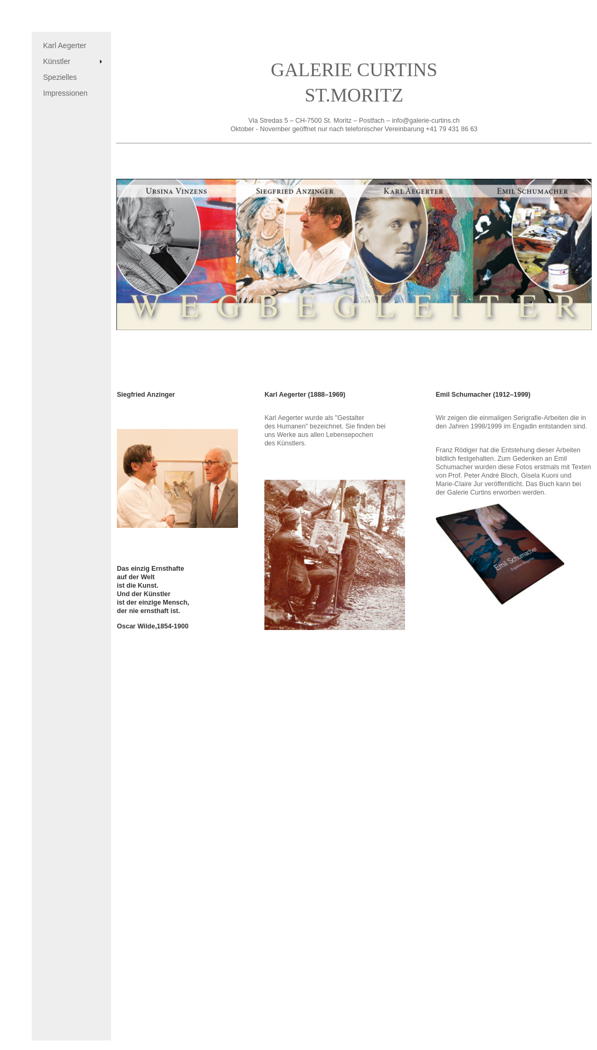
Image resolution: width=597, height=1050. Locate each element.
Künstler (56, 61)
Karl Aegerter (65, 45)
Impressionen (65, 93)
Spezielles (60, 77)
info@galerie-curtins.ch (426, 120)
